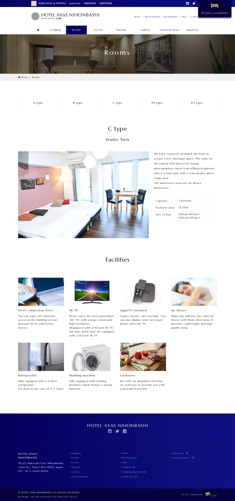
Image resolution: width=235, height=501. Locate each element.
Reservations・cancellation (161, 16)
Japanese (192, 29)
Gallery (145, 29)
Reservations (129, 457)
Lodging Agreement (134, 471)
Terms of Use (130, 476)
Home (23, 77)
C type (117, 102)
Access (98, 29)
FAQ (184, 16)
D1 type (157, 102)
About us (180, 453)
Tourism (121, 29)
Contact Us (128, 467)
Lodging (55, 29)
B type (77, 102)
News (137, 16)
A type (38, 102)
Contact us (197, 16)
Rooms (76, 29)
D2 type (197, 102)
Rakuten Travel (67, 496)
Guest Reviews (169, 29)
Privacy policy (183, 457)
